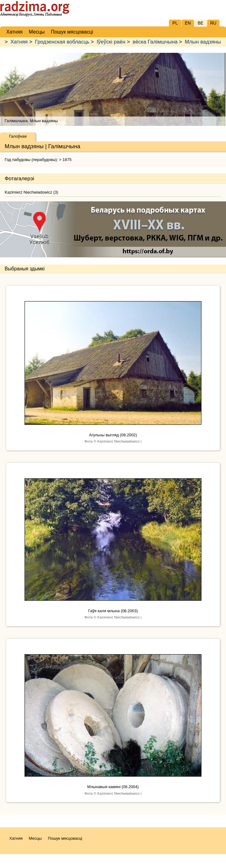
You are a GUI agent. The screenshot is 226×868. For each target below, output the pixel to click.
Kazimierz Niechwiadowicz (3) (31, 192)
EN (188, 23)
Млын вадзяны (203, 42)
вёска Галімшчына (155, 42)
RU (213, 23)
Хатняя (19, 42)
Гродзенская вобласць (62, 42)
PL (175, 23)
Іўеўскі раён (111, 42)
